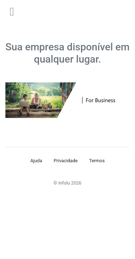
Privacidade (66, 160)
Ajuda (36, 160)
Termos (96, 160)
